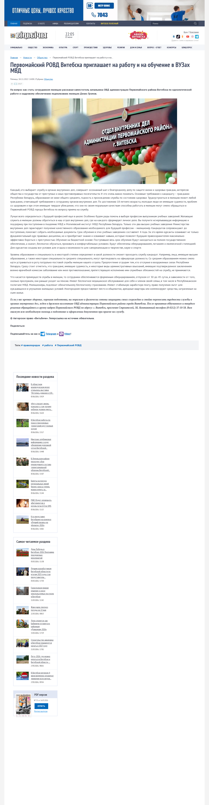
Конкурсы (171, 47)
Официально (16, 47)
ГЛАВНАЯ (13, 23)
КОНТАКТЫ (91, 23)
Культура (63, 47)
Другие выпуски (40, 711)
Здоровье (107, 47)
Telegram (48, 333)
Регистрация (194, 32)
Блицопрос (187, 47)
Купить (41, 706)
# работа (47, 345)
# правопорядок (31, 345)
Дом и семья (136, 47)
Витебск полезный (109, 23)
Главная (14, 57)
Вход (186, 32)
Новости (27, 57)
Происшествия (90, 47)
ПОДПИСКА (27, 23)
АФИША (55, 23)
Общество (32, 47)
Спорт (75, 47)
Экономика (48, 47)
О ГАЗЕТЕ (42, 23)
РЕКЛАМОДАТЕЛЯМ (72, 23)
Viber (64, 333)
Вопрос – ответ (154, 47)
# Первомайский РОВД (68, 345)
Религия (121, 47)
